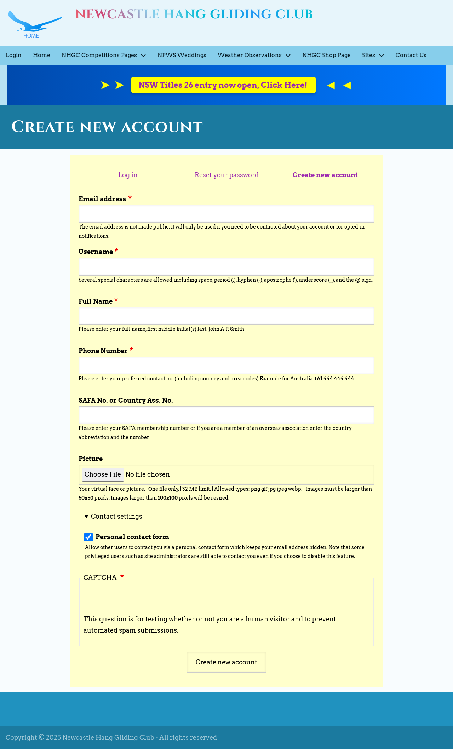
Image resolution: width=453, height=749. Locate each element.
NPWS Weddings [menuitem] (181, 55)
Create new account (325, 175)
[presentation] (137, 599)
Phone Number (103, 351)
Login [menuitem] (14, 55)
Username (96, 251)
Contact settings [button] (116, 516)
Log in (128, 175)
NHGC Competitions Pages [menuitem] (107, 55)
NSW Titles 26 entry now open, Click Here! (223, 85)
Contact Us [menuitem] (411, 55)
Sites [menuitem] (376, 55)
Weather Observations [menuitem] (257, 55)
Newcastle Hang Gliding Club (194, 14)
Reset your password (227, 175)
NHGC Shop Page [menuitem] (326, 55)
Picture (91, 458)
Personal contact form (132, 537)
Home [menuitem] (41, 55)
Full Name (96, 301)
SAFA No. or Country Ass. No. (126, 400)
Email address (102, 199)
